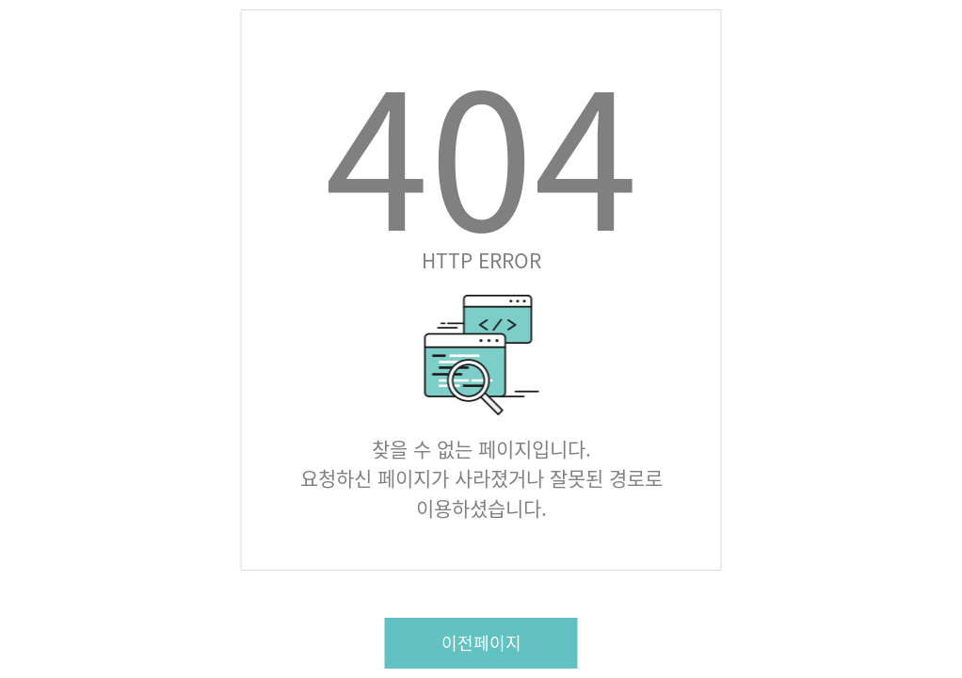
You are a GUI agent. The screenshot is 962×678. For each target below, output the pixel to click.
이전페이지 (481, 642)
